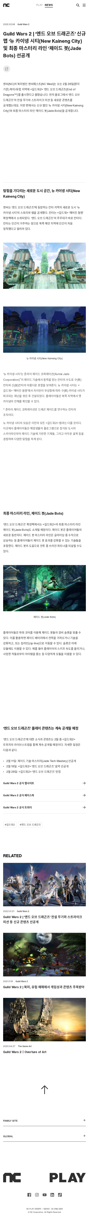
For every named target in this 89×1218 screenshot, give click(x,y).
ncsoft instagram (37, 1195)
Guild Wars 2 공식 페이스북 (44, 795)
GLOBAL (44, 1136)
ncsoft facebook (29, 1195)
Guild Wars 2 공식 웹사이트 (44, 783)
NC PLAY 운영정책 (33, 1209)
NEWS (49, 5)
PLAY (39, 5)
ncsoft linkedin (52, 1195)
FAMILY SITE (44, 1120)
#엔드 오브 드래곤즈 (30, 824)
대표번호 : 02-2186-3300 (53, 1209)
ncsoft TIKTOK (60, 1195)
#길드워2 (10, 824)
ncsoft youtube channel (44, 1195)
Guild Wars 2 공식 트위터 (44, 807)
